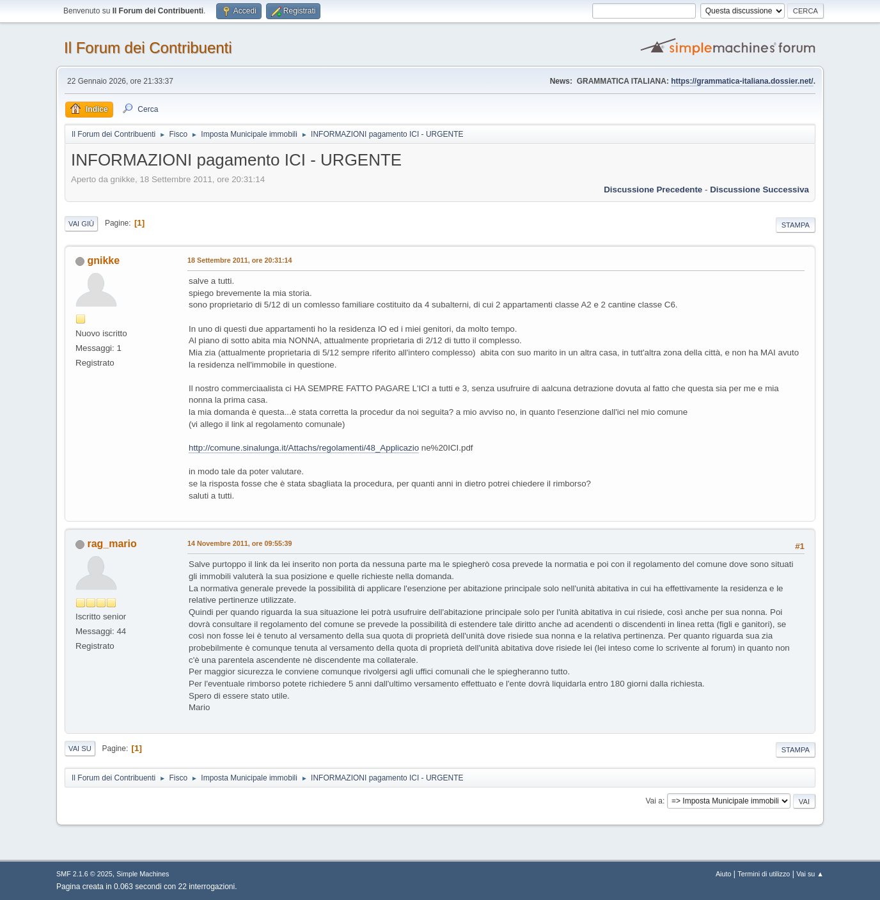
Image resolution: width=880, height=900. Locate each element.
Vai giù (81, 224)
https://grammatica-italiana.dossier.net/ (742, 81)
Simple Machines (142, 874)
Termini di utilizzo (763, 874)
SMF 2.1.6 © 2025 (84, 874)
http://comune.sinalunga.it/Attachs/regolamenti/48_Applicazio (304, 448)
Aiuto (724, 874)
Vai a (653, 800)
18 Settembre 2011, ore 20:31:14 (239, 260)
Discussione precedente (653, 189)
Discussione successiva (759, 189)
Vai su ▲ (810, 874)
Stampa (796, 225)
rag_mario (111, 543)
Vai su (79, 748)
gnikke (103, 260)
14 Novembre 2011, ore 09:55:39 (239, 543)
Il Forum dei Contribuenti (148, 47)
